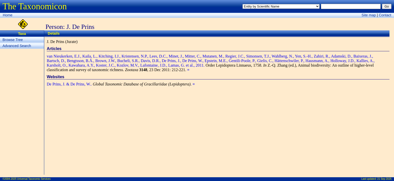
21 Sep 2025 (384, 178)
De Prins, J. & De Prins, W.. (69, 84)
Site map (369, 15)
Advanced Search (17, 46)
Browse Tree (13, 40)
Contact (385, 15)
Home (7, 15)
